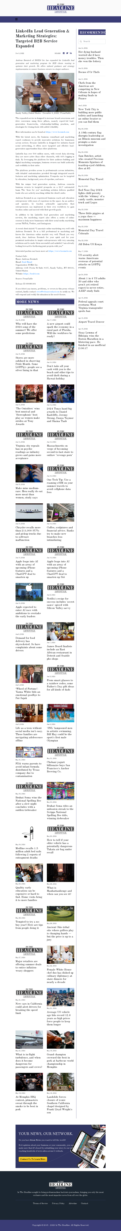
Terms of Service (40, 1204)
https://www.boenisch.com (57, 132)
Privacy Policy (58, 1204)
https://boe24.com (31, 274)
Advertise (73, 1204)
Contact (84, 1204)
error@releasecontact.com (48, 292)
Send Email (27, 262)
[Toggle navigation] (16, 19)
